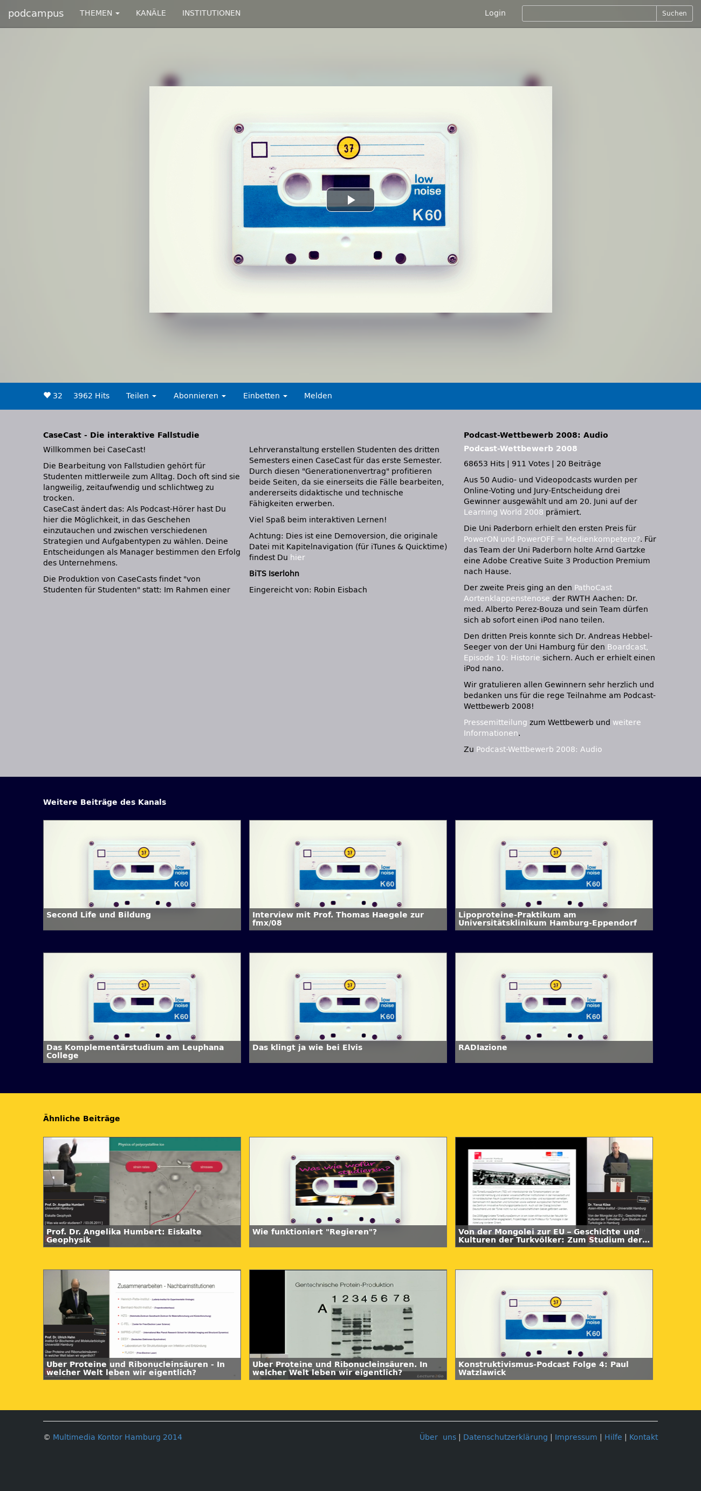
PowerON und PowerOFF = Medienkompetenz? (552, 539)
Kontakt (643, 1437)
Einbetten (265, 396)
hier (297, 557)
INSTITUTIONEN (211, 13)
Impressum (576, 1437)
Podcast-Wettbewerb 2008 (521, 448)
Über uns (438, 1437)
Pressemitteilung (495, 722)
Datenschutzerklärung (505, 1437)
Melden (318, 396)
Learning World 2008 (504, 512)
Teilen (141, 396)
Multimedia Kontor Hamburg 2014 (117, 1437)
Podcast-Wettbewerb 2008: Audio (539, 749)
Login (495, 13)
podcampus (36, 13)
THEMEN (100, 13)
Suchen (674, 13)
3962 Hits (91, 396)
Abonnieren (200, 396)
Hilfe (613, 1437)
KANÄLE (151, 13)
